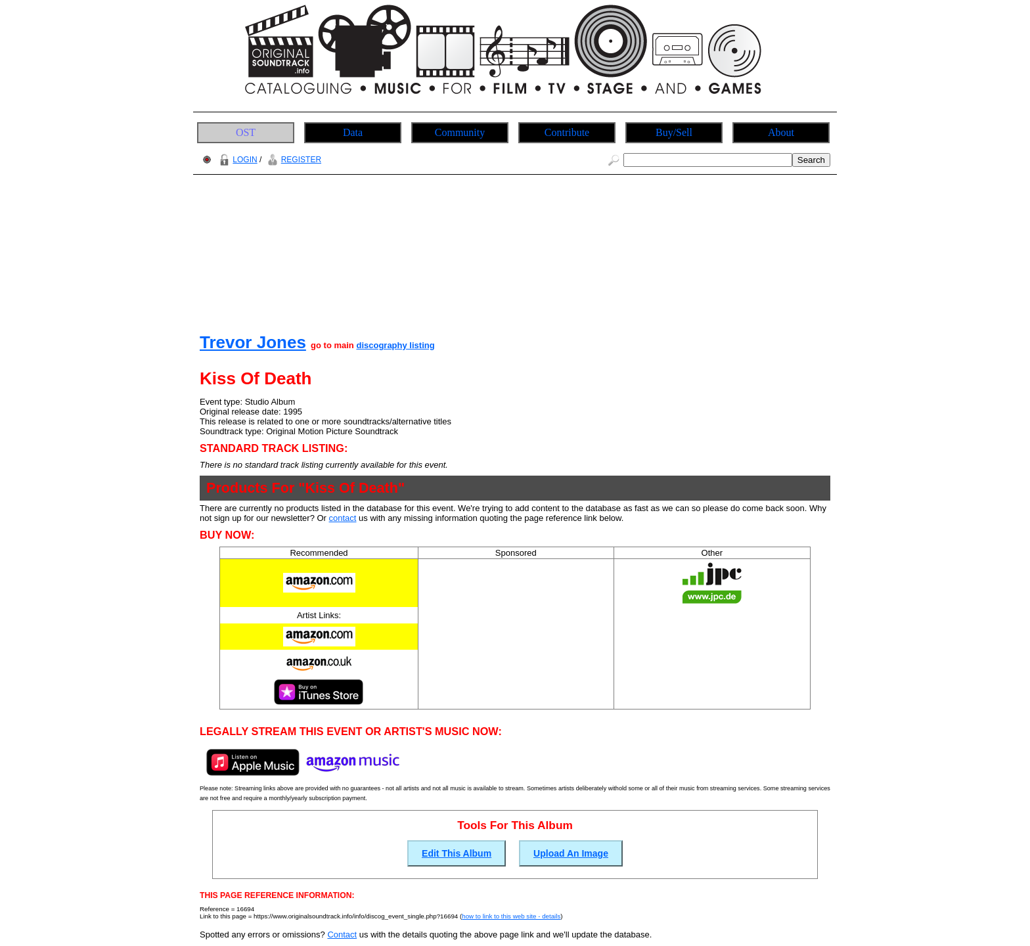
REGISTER (292, 159)
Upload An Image (570, 853)
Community (460, 132)
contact (343, 518)
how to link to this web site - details (511, 916)
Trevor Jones (253, 342)
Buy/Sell (674, 132)
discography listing (395, 345)
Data (353, 132)
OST (246, 132)
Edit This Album (456, 853)
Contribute (567, 132)
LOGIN (236, 159)
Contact (342, 934)
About (781, 132)
